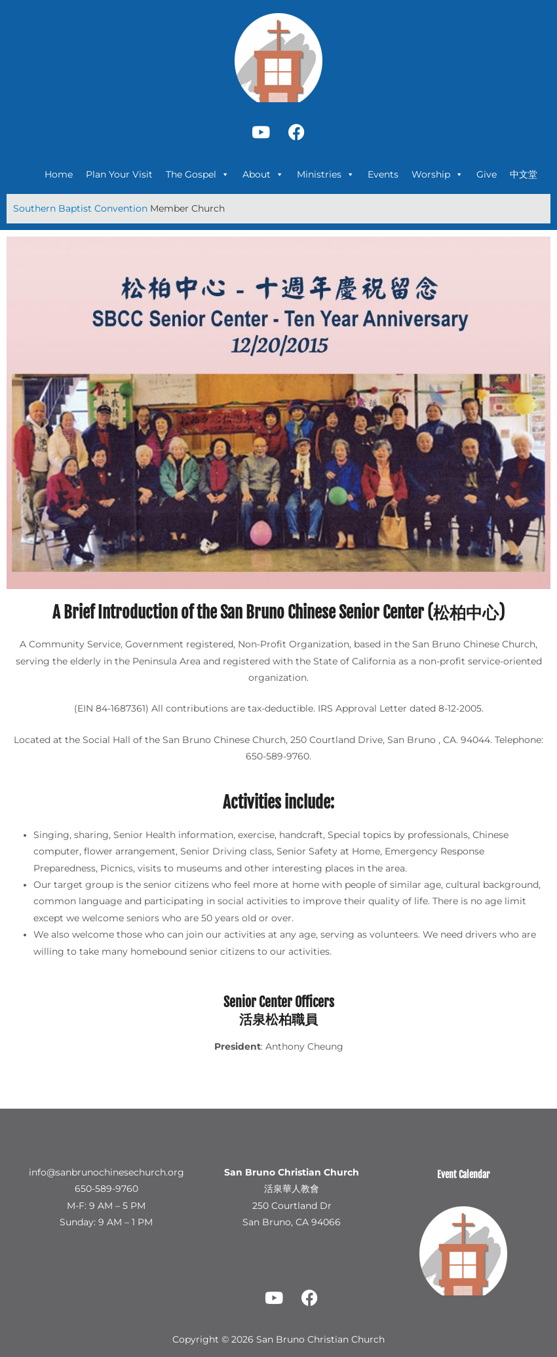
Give (486, 174)
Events (383, 174)
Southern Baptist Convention (81, 208)
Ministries (326, 174)
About (263, 174)
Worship (437, 174)
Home (59, 174)
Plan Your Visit (119, 174)
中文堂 (523, 174)
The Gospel (197, 174)
